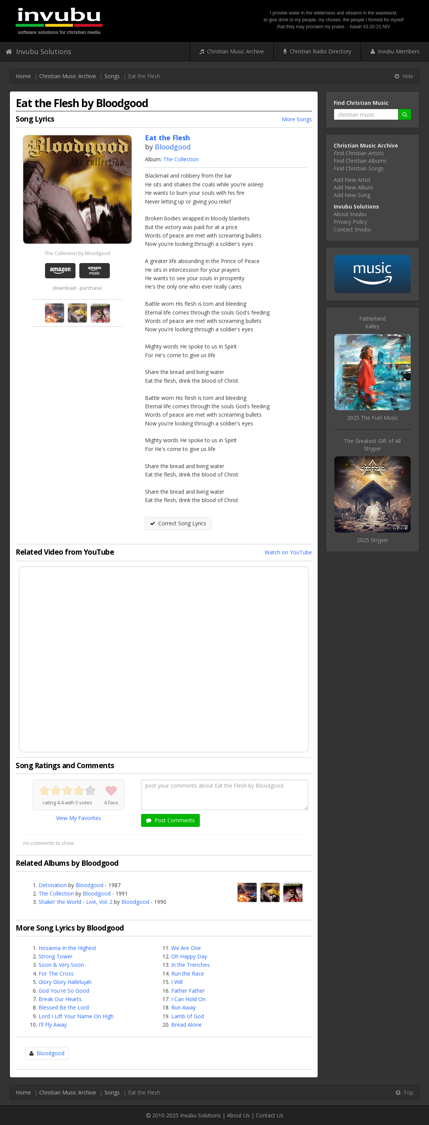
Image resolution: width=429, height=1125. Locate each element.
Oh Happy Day (189, 956)
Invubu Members (395, 51)
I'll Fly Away (53, 1024)
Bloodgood (173, 146)
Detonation (53, 885)
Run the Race (187, 973)
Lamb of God (187, 1016)
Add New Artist (352, 179)
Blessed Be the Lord (64, 1007)
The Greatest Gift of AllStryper (372, 444)
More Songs (297, 119)
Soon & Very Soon (61, 964)
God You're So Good (64, 990)
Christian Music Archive (231, 51)
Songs (112, 76)
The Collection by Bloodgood (77, 253)
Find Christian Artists (359, 153)
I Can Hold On (188, 999)
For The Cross (56, 973)
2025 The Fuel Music (372, 417)
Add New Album (353, 187)
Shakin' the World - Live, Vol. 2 (75, 901)
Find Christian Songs (359, 168)
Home (23, 76)
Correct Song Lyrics (178, 523)
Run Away (183, 1007)
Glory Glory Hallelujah (65, 981)
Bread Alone (186, 1024)
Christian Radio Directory (317, 51)
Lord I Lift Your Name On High (76, 1016)
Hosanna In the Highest (67, 948)
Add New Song (352, 195)
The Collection (181, 159)
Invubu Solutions (38, 51)
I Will (177, 981)
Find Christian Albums (360, 160)
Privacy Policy (350, 221)
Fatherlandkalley (372, 322)
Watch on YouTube (288, 552)
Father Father (188, 990)
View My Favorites (78, 818)
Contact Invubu (352, 229)
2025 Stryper (372, 540)
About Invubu (350, 214)
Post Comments (170, 820)
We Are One (186, 948)
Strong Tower (55, 956)
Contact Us (269, 1115)
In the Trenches (190, 964)
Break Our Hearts (60, 999)
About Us (238, 1115)
